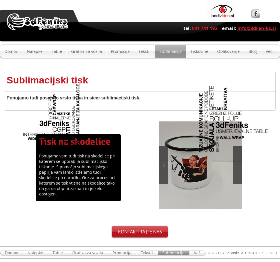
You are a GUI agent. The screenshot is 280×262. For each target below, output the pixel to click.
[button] (200, 165)
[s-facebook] (255, 13)
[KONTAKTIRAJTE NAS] (140, 231)
